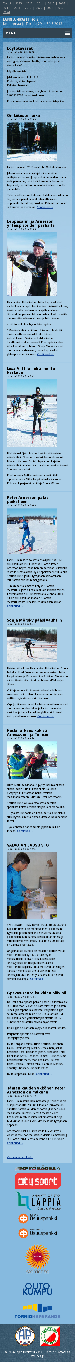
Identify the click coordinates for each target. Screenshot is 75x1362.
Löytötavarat (20, 48)
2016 (62, 3)
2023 (60, 7)
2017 (6, 7)
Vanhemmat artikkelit (20, 1157)
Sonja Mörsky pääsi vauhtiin (34, 620)
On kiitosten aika (23, 115)
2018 (17, 7)
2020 (39, 7)
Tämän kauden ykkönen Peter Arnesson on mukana (36, 1090)
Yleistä (7, 3)
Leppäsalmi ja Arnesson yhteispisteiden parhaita (31, 223)
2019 (28, 7)
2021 (50, 7)
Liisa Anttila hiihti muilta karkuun (31, 370)
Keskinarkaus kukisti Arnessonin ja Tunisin (27, 732)
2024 (6, 12)
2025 (18, 3)
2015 (51, 3)
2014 (40, 3)
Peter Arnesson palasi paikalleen (28, 499)
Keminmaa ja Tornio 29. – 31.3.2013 (32, 21)
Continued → (45, 207)
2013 (29, 3)
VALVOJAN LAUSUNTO (28, 845)
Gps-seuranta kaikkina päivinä (36, 993)
